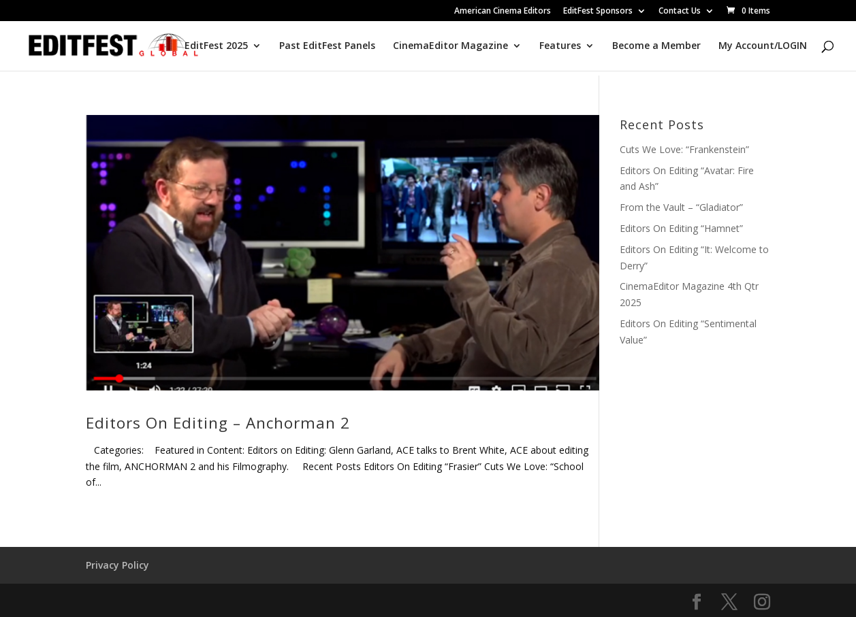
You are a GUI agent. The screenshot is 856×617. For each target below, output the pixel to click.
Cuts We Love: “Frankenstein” (684, 149)
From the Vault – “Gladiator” (681, 207)
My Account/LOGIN (762, 46)
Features (560, 46)
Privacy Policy (117, 564)
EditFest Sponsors (598, 11)
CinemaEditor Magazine (450, 46)
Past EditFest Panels (327, 46)
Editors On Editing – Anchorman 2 (218, 422)
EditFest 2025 (216, 46)
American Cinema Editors (502, 11)
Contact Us (680, 11)
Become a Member (656, 46)
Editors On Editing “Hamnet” (681, 228)
